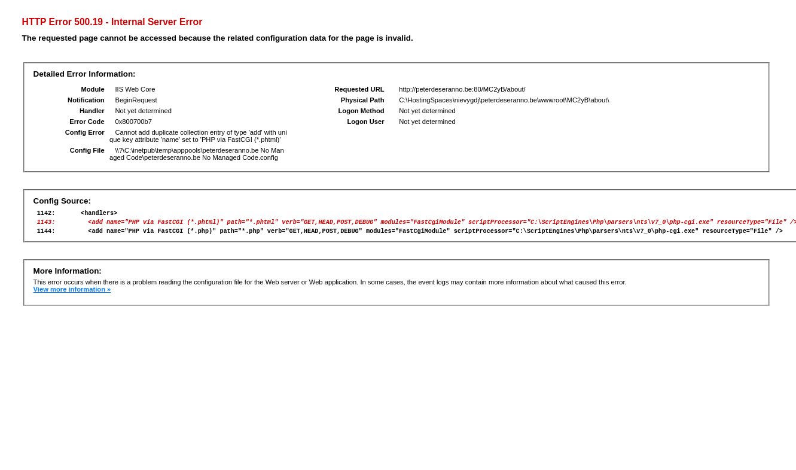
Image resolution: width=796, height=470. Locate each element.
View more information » (72, 294)
